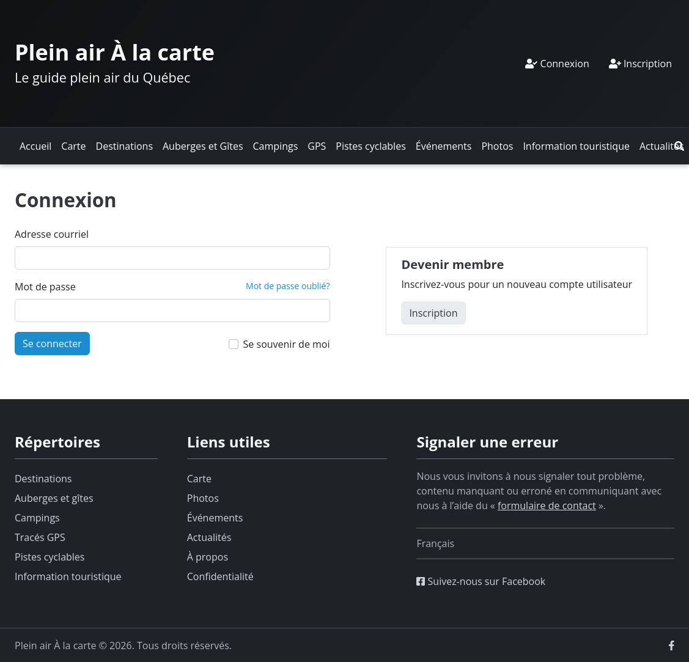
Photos (497, 146)
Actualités (661, 146)
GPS (317, 146)
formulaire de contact (547, 505)
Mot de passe (45, 286)
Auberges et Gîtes (203, 146)
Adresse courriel (52, 234)
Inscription (640, 63)
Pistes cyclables (370, 146)
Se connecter (52, 343)
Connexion (557, 63)
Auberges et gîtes (54, 498)
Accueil (35, 146)
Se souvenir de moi (286, 344)
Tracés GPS (40, 537)
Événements (444, 146)
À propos (207, 557)
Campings (275, 146)
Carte (73, 146)
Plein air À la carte (115, 52)
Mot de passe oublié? (288, 286)
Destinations (124, 146)
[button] (679, 146)
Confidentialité (220, 576)
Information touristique (576, 146)
